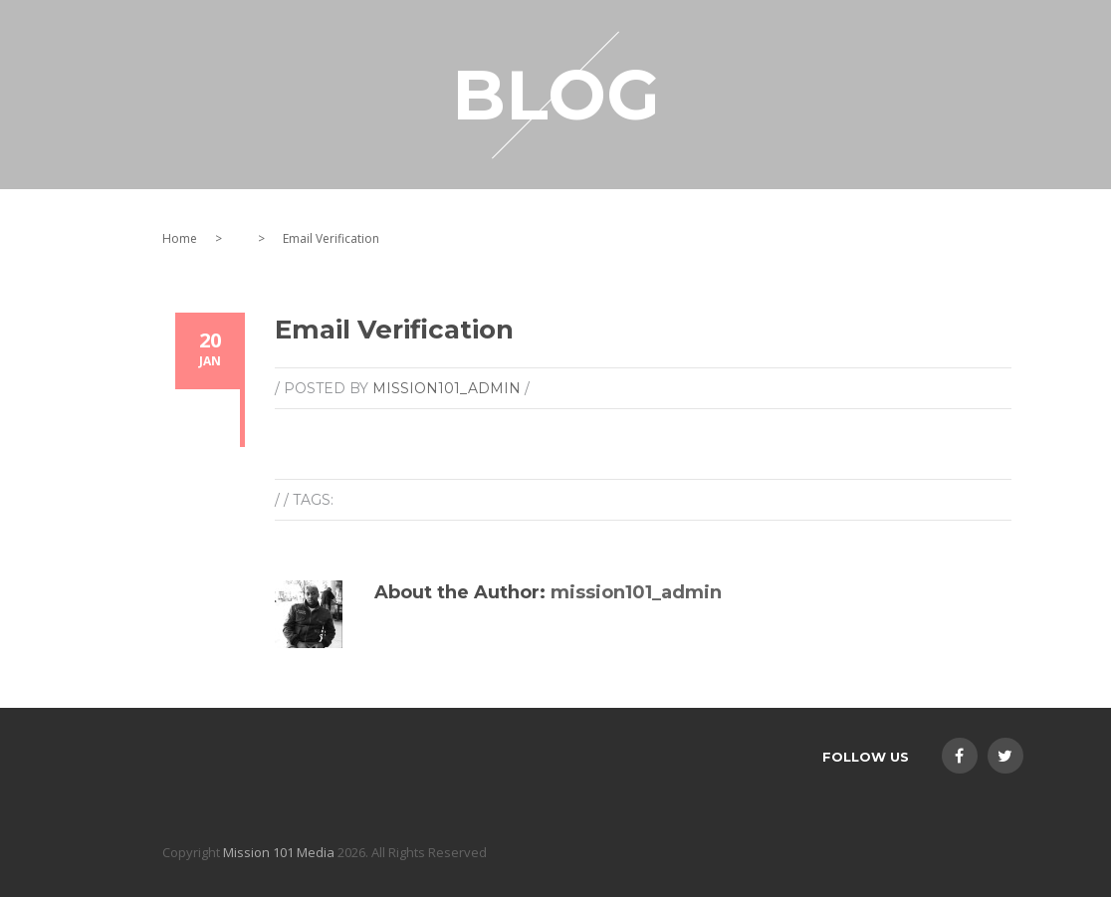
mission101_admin (446, 388)
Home (179, 238)
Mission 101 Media (278, 852)
